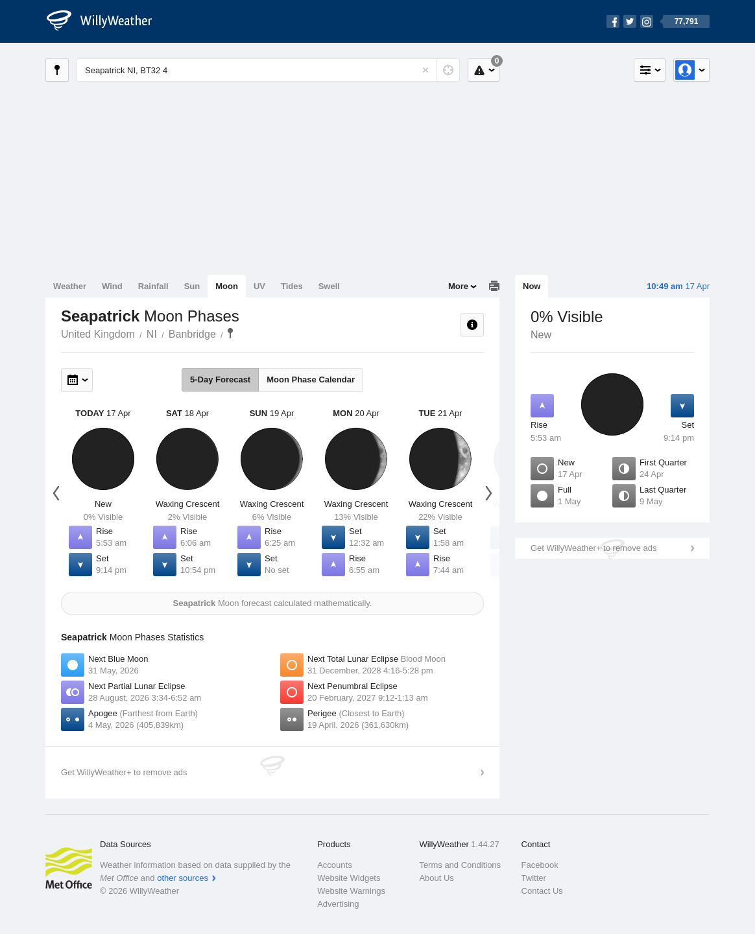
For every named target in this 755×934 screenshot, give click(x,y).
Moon (226, 286)
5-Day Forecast (220, 379)
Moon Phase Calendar (311, 379)
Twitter (533, 878)
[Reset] (425, 70)
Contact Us (542, 891)
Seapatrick (230, 333)
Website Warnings (351, 891)
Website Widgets (348, 878)
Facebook (539, 865)
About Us (436, 878)
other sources (182, 878)
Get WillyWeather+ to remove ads (593, 548)
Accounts (334, 865)
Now (531, 286)
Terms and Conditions (460, 865)
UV (259, 286)
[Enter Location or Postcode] (268, 70)
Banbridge (192, 334)
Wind (112, 286)
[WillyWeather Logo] (106, 21)
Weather (69, 286)
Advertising (338, 904)
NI (152, 334)
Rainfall (153, 286)
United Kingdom (98, 334)
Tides (292, 286)
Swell (329, 286)
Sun (192, 286)
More (458, 286)
